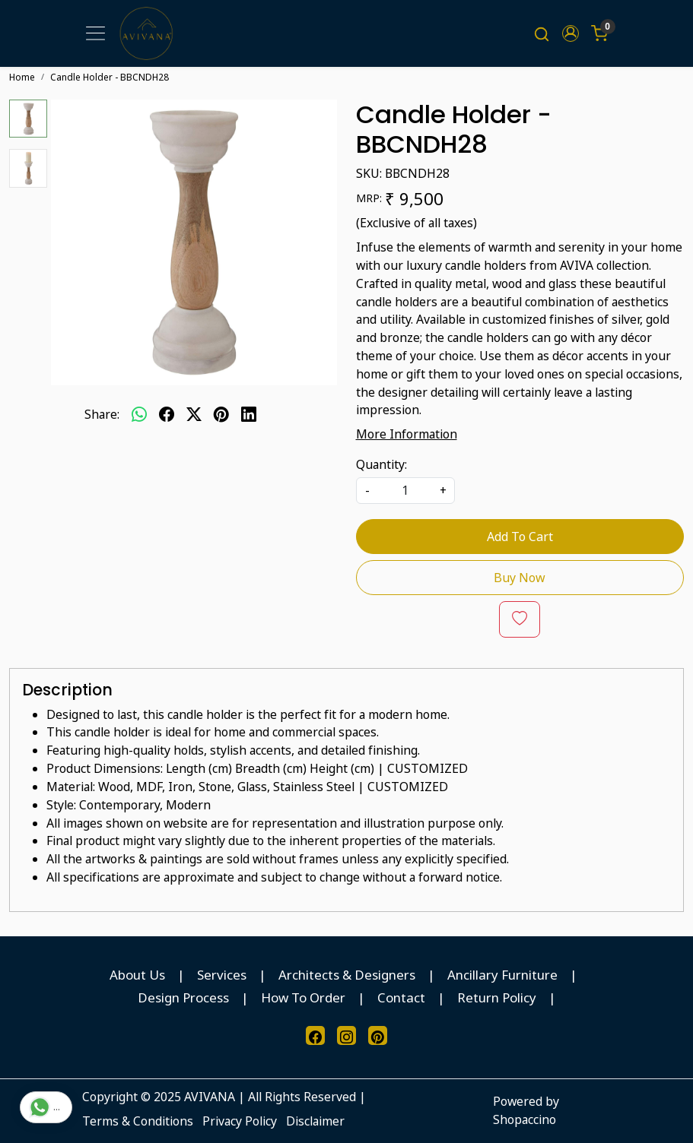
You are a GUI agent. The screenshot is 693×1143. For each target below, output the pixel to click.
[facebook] (166, 414)
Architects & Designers (346, 974)
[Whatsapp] (139, 414)
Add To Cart (520, 536)
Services (221, 974)
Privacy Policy (239, 1121)
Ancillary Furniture (502, 974)
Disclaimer (315, 1121)
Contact (401, 997)
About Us (137, 974)
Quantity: (381, 464)
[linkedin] (248, 414)
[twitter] (194, 414)
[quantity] (405, 490)
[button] (570, 33)
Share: (101, 414)
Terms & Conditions (137, 1121)
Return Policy (496, 997)
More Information (406, 434)
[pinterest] (221, 414)
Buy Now (519, 577)
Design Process (183, 997)
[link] (541, 33)
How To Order (303, 997)
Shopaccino (524, 1119)
